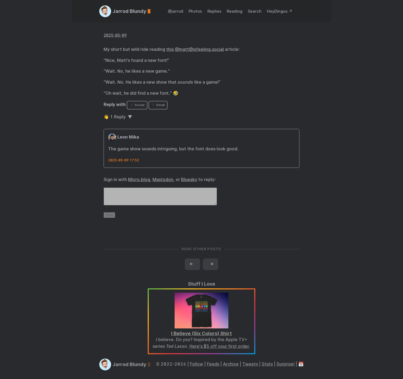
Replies (214, 11)
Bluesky (189, 179)
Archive (231, 367)
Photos (195, 11)
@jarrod (175, 11)
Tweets (250, 367)
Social (137, 105)
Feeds (213, 367)
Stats (267, 367)
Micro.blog (139, 179)
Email (157, 105)
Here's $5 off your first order (219, 349)
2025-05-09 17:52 (123, 160)
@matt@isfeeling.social (199, 49)
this (170, 49)
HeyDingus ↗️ (279, 11)
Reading (234, 11)
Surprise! (286, 367)
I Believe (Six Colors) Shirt (201, 336)
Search (254, 11)
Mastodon (163, 179)
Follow (196, 367)
